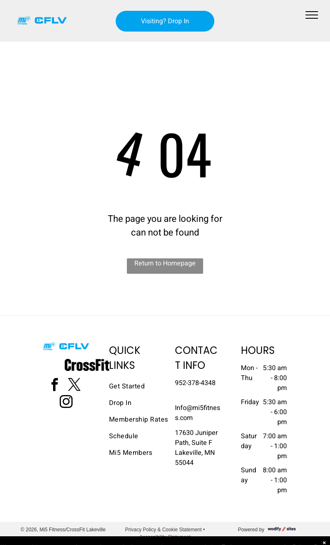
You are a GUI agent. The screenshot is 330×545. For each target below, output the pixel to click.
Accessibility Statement (164, 537)
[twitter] (74, 386)
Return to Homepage (165, 263)
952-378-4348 (195, 383)
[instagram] (66, 403)
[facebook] (54, 386)
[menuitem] (139, 386)
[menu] (312, 15)
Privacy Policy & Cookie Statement (163, 530)
